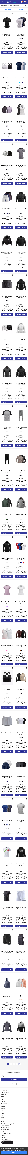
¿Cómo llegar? (4, 1139)
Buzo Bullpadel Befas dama (21, 995)
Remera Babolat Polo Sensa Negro (7, 35)
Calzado (3, 1101)
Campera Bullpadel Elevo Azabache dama (7, 1039)
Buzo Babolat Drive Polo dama (7, 166)
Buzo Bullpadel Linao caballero (21, 864)
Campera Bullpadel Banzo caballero (21, 384)
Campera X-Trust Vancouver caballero (7, 515)
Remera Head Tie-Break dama (7, 602)
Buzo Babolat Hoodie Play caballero (21, 297)
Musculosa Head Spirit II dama (7, 646)
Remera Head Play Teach (21, 821)
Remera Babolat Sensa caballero (21, 78)
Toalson (3, 1117)
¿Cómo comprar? (5, 1125)
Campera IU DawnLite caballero (21, 253)
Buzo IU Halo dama (21, 689)
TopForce (3, 1108)
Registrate (3, 1131)
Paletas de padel (5, 1092)
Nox (2, 1111)
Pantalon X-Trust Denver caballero (7, 471)
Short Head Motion (21, 776)
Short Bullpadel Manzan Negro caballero (7, 952)
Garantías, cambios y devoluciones (9, 1123)
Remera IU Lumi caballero (21, 733)
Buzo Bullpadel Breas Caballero (7, 384)
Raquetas (3, 1094)
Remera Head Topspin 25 (7, 864)
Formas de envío (5, 1127)
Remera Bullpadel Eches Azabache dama (7, 908)
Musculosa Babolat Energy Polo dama (21, 122)
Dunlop (2, 1113)
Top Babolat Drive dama (7, 77)
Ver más (4, 1103)
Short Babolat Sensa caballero (7, 209)
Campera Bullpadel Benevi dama (21, 340)
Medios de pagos (5, 1129)
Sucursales (3, 1137)
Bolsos (2, 1096)
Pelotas (3, 1099)
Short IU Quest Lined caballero (7, 297)
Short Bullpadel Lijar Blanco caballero (21, 908)
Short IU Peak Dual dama (7, 733)
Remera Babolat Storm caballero (21, 166)
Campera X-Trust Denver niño (21, 515)
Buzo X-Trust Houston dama (7, 340)
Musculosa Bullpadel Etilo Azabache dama (21, 952)
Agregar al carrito (7, 52)
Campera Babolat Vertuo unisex (21, 209)
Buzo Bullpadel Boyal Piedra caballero (21, 1039)
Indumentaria (4, 1097)
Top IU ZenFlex (7, 689)
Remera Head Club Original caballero (21, 559)
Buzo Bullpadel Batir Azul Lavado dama (7, 995)
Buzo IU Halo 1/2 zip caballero (21, 646)
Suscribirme (14, 1079)
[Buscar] (26, 6)
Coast (2, 1115)
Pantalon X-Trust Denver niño (21, 428)
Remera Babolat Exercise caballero (21, 35)
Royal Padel (4, 1110)
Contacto (3, 1135)
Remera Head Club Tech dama (21, 602)
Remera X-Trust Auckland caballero (7, 428)
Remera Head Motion (7, 820)
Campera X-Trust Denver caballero (7, 559)
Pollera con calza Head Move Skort (7, 777)
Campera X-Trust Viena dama (21, 471)
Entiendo (14, 1152)
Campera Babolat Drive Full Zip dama (7, 122)
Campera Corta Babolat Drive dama (7, 253)
